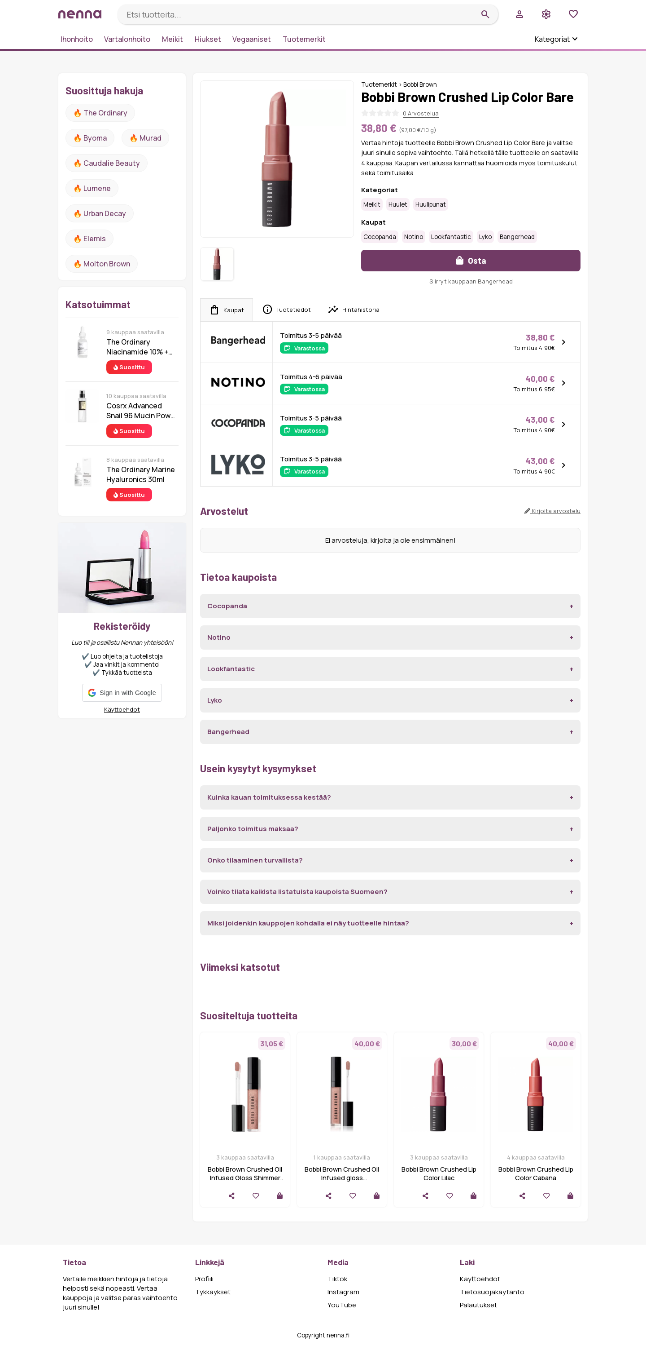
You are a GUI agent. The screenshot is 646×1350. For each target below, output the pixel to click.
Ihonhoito (77, 39)
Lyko (485, 237)
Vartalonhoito (127, 39)
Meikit (172, 39)
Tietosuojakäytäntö (492, 1292)
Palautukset (478, 1305)
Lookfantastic (451, 237)
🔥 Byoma (90, 138)
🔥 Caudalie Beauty (106, 163)
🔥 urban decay (99, 213)
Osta (471, 260)
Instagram (343, 1292)
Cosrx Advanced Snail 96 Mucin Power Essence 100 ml (142, 410)
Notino (413, 237)
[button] (122, 693)
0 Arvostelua (421, 113)
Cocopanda (379, 237)
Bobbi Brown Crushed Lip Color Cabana (535, 1173)
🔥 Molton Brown (101, 264)
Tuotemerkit (304, 39)
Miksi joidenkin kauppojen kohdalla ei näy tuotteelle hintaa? (308, 923)
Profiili (204, 1279)
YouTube (341, 1305)
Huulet (397, 204)
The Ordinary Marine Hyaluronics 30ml (140, 474)
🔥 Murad (145, 138)
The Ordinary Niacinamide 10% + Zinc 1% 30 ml (137, 347)
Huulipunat (430, 204)
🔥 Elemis (89, 238)
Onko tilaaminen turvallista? (255, 860)
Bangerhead (517, 237)
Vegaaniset (251, 39)
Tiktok (337, 1279)
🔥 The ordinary (100, 113)
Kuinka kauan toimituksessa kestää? (269, 797)
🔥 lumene (92, 188)
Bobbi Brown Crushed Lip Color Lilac (439, 1173)
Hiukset (208, 39)
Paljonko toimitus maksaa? (252, 828)
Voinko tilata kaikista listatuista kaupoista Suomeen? (297, 891)
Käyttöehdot (122, 709)
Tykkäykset (213, 1292)
